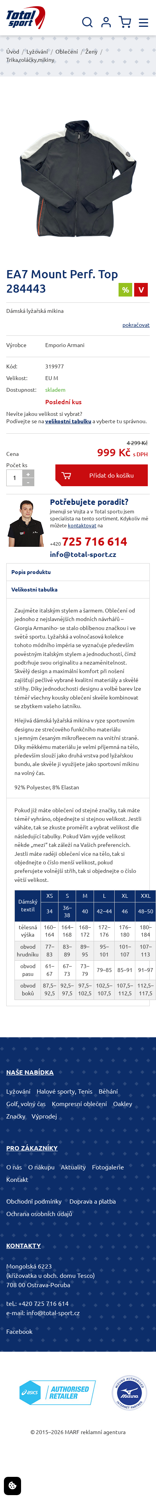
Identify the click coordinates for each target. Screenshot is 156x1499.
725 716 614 (94, 541)
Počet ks (16, 465)
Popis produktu (31, 572)
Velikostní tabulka (34, 589)
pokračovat (136, 325)
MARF (72, 1432)
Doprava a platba (92, 1201)
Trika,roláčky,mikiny (30, 60)
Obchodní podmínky (34, 1201)
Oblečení (66, 52)
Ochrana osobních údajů (39, 1213)
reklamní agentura (103, 1432)
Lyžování (37, 52)
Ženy (91, 52)
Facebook (19, 1331)
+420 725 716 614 (43, 1303)
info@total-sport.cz (83, 554)
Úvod (12, 52)
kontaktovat (82, 525)
